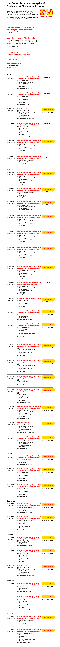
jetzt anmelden (48, 109)
